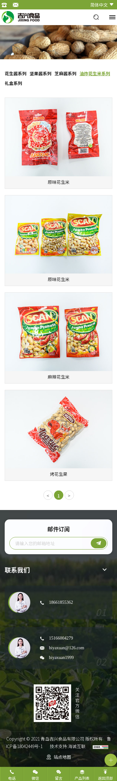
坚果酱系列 (40, 73)
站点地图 (62, 757)
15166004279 (61, 638)
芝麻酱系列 (65, 73)
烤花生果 (58, 474)
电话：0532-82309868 (6, 4)
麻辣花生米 (59, 377)
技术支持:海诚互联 (67, 746)
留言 (58, 778)
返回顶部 (105, 778)
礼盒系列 (13, 83)
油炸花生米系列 (95, 73)
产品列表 (82, 778)
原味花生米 (59, 182)
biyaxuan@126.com (66, 648)
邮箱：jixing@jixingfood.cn (17, 4)
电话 (12, 778)
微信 (35, 778)
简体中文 (99, 5)
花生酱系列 (16, 73)
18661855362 (61, 602)
